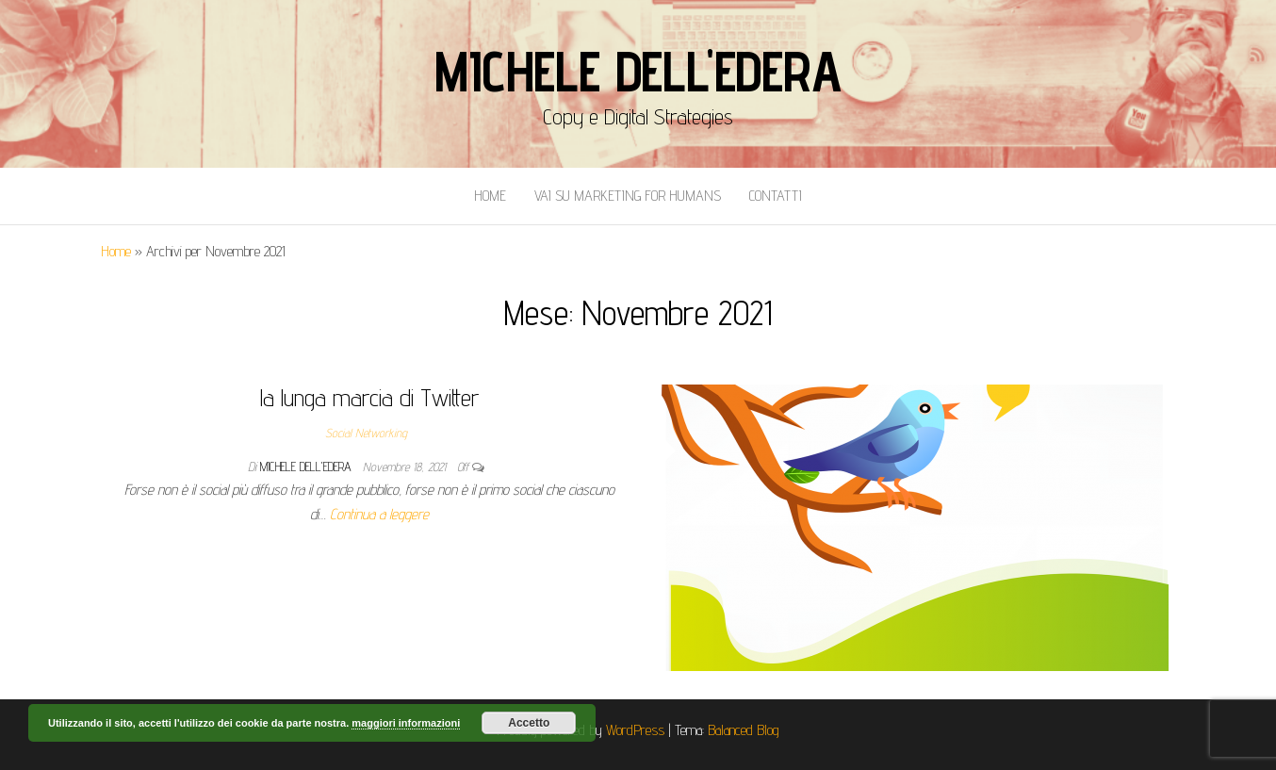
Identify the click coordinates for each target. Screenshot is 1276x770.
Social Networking (366, 432)
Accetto (528, 722)
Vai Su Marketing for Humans (627, 196)
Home (490, 196)
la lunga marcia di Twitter (369, 397)
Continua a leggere (379, 514)
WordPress (635, 730)
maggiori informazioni (406, 723)
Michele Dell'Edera (637, 71)
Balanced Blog (743, 730)
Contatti (775, 196)
